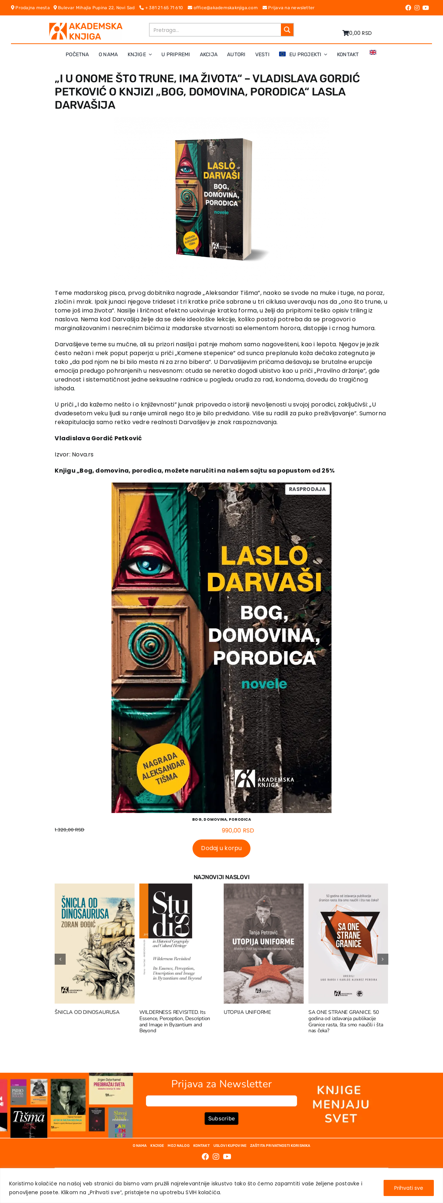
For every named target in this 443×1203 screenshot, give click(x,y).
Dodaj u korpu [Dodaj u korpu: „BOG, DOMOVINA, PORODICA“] (221, 848)
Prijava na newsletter (289, 7)
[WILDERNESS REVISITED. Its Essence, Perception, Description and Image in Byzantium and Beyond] (179, 888)
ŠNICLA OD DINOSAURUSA (87, 1012)
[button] (60, 959)
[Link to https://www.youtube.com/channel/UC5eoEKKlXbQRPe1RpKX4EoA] (425, 8)
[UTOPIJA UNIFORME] (264, 888)
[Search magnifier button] (287, 30)
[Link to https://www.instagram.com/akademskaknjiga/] (417, 8)
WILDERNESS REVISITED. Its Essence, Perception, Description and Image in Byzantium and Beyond (174, 1021)
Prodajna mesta (32, 7)
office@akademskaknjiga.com (225, 7)
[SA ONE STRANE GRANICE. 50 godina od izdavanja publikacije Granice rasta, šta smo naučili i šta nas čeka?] (348, 888)
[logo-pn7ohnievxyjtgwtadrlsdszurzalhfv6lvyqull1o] (85, 25)
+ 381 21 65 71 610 (163, 7)
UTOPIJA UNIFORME (247, 1012)
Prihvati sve (408, 1188)
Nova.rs (83, 454)
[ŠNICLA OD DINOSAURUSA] (95, 888)
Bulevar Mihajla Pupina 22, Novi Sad (97, 7)
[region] (221, 1185)
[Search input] (216, 29)
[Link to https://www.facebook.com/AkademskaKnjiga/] (408, 8)
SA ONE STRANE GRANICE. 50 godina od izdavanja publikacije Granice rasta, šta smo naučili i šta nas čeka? (345, 1021)
